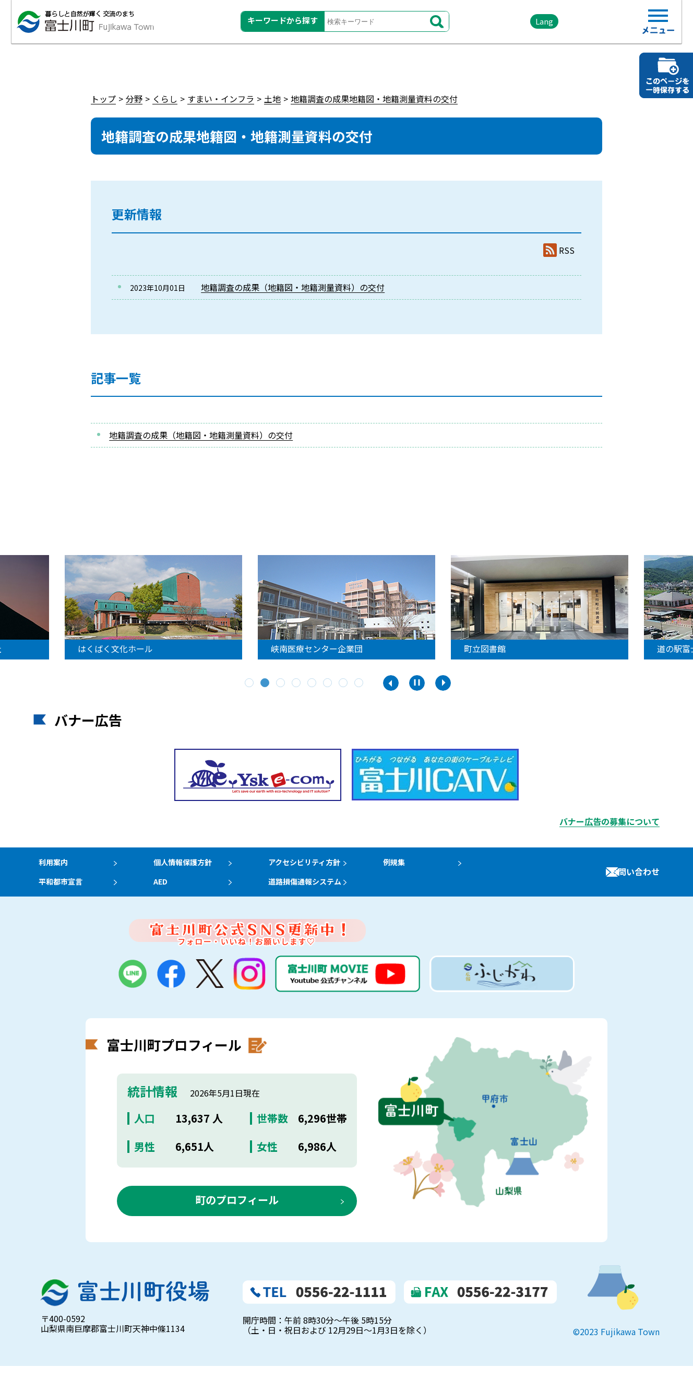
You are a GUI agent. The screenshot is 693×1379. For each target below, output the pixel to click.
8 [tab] (359, 683)
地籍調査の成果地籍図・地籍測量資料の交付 (374, 98)
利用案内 (50, 865)
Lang (514, 25)
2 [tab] (265, 683)
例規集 (413, 865)
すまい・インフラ (220, 98)
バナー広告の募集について (609, 821)
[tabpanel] (155, 607)
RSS (567, 250)
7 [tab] (344, 683)
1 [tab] (250, 683)
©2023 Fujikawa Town (616, 1344)
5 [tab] (312, 683)
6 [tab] (328, 683)
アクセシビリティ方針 (320, 865)
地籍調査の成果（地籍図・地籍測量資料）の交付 (293, 287)
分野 (134, 98)
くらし (164, 98)
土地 (272, 98)
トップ (103, 98)
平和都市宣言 (58, 891)
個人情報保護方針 (189, 865)
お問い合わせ (635, 878)
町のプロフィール (237, 1212)
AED (164, 891)
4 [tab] (297, 683)
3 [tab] (281, 683)
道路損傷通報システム (320, 891)
